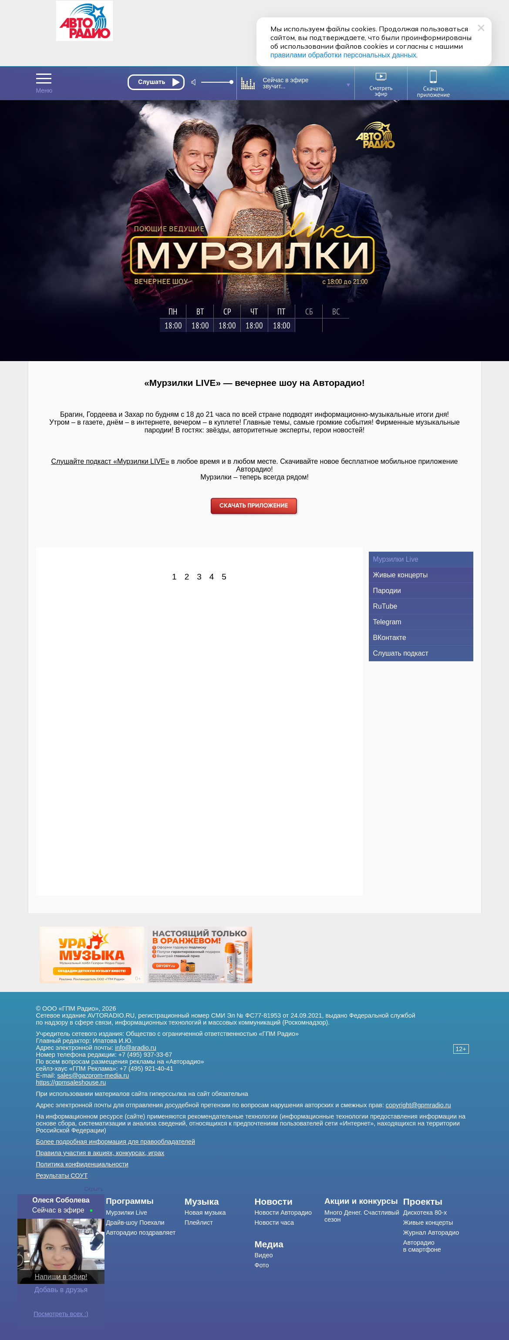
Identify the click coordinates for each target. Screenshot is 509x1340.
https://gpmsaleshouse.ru (71, 1082)
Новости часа (274, 1222)
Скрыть (93, 1189)
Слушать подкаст (400, 653)
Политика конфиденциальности (82, 1164)
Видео (263, 1255)
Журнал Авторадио (431, 1232)
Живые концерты (400, 575)
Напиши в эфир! (61, 1276)
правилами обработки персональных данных (343, 55)
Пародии (387, 590)
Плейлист (199, 1222)
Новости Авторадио (283, 1212)
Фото (261, 1265)
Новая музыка (205, 1212)
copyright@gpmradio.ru (418, 1105)
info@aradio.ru (135, 1047)
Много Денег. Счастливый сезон (361, 1216)
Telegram (387, 622)
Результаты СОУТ (62, 1175)
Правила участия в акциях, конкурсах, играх (100, 1152)
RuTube (385, 606)
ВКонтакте (389, 637)
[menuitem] (145, 1201)
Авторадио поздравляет (140, 1232)
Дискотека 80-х (425, 1212)
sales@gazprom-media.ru (93, 1075)
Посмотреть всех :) (61, 1313)
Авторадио (422, 1246)
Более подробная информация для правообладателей (116, 1141)
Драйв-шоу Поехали (135, 1222)
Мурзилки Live (395, 559)
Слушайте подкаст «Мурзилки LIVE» (110, 461)
